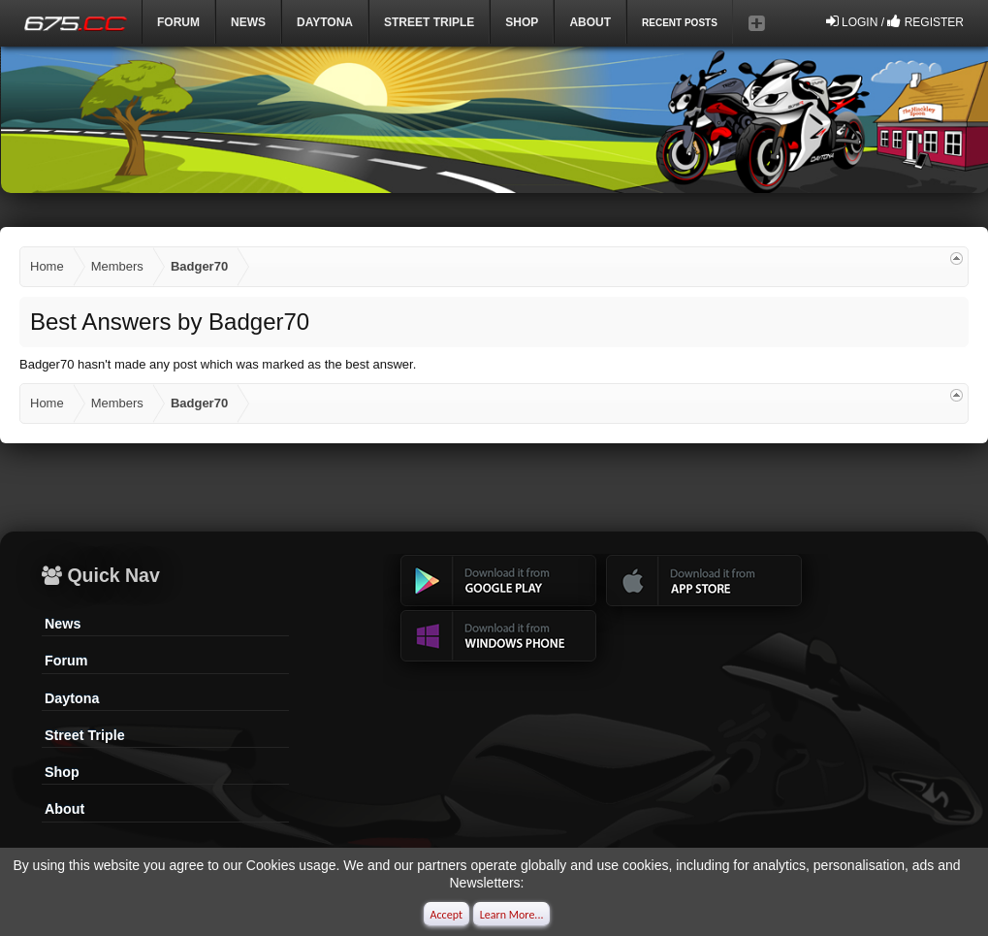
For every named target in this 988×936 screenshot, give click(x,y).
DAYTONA (325, 22)
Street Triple (429, 22)
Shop (521, 22)
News (248, 22)
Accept (446, 914)
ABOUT (590, 22)
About (64, 809)
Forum (178, 22)
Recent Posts (679, 22)
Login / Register (895, 21)
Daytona (72, 698)
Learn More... (512, 914)
